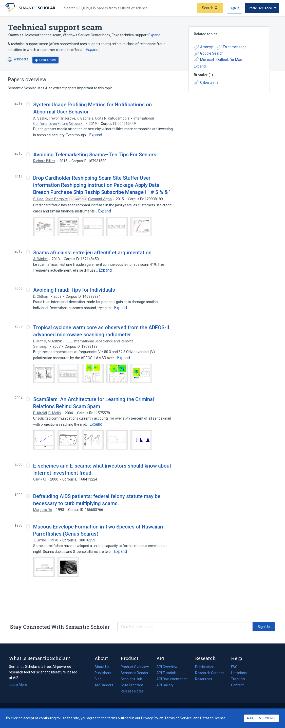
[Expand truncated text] (92, 49)
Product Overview (135, 667)
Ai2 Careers (103, 685)
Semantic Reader (134, 673)
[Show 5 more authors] (78, 199)
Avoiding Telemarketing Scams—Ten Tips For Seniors (94, 155)
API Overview (167, 667)
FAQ (234, 667)
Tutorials (238, 679)
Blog (100, 679)
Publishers (102, 673)
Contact (237, 685)
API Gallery (165, 685)
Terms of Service (178, 718)
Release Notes (132, 691)
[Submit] (210, 8)
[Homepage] (29, 8)
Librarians (239, 673)
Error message (231, 47)
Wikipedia (18, 59)
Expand (154, 35)
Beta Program (132, 685)
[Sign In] (234, 8)
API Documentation (171, 679)
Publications (205, 667)
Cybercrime (206, 82)
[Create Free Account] (262, 8)
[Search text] (128, 8)
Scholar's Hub (131, 679)
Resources (203, 679)
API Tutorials (166, 673)
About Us (101, 667)
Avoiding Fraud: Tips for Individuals (74, 290)
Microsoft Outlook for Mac (218, 59)
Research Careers (209, 673)
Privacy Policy (152, 718)
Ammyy (203, 47)
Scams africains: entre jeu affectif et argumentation (92, 253)
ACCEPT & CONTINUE (261, 718)
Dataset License (213, 718)
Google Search (208, 53)
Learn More (18, 685)
